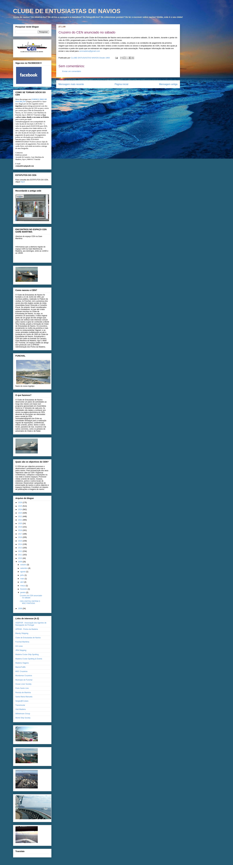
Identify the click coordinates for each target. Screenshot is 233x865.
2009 (20, 562)
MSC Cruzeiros (21, 671)
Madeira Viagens (22, 663)
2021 (20, 520)
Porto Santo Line (22, 688)
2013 (20, 548)
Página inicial (121, 84)
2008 (20, 608)
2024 (20, 509)
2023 (20, 513)
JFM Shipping (20, 650)
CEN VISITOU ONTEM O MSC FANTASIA (30, 602)
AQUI (23, 182)
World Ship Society (22, 718)
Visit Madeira (20, 709)
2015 (20, 541)
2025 (20, 506)
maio (22, 579)
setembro (24, 568)
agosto (23, 572)
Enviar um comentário (71, 71)
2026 (20, 502)
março (23, 586)
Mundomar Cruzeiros (23, 676)
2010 (20, 558)
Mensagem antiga (168, 84)
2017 (20, 534)
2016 (20, 537)
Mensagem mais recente (71, 84)
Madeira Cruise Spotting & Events (28, 659)
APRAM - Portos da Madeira (26, 629)
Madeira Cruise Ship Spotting (27, 654)
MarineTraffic (20, 667)
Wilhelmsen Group (22, 714)
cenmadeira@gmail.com (89, 51)
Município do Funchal (23, 680)
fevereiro (24, 589)
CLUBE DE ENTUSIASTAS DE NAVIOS (67, 11)
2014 (20, 544)
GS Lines (19, 646)
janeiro (23, 592)
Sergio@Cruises (22, 701)
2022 (20, 516)
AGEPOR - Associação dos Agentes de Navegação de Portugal (31, 624)
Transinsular (20, 705)
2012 (20, 551)
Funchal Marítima (22, 642)
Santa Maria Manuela (23, 697)
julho (22, 575)
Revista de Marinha (23, 692)
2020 (20, 523)
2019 (20, 527)
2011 (20, 555)
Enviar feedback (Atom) (123, 92)
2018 (20, 530)
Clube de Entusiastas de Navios (28, 638)
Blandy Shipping (21, 633)
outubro (23, 565)
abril (22, 582)
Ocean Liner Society (23, 684)
